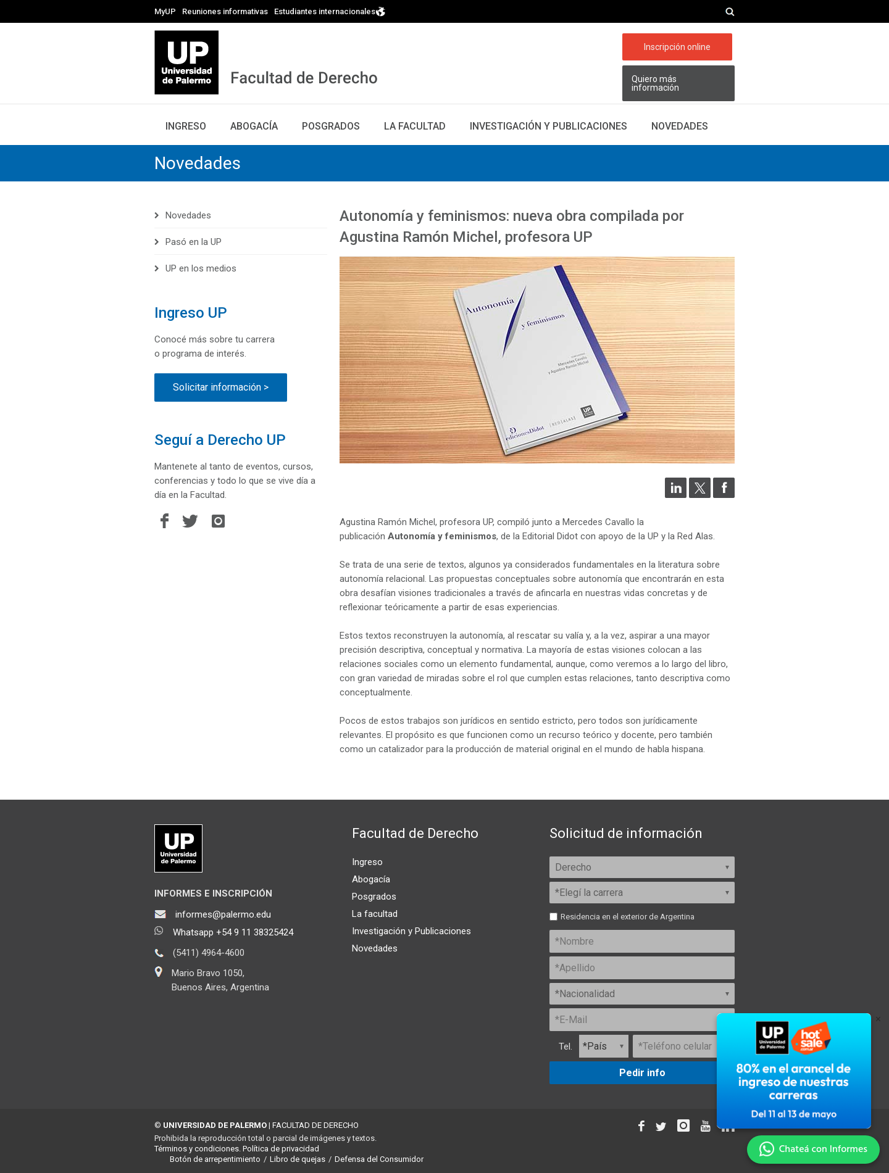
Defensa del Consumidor (379, 1159)
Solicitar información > (221, 387)
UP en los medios (200, 268)
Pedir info (642, 1073)
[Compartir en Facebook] (724, 494)
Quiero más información (655, 83)
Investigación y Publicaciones (411, 931)
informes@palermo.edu (223, 914)
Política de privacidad (281, 1148)
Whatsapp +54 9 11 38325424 (233, 932)
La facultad (415, 126)
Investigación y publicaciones (548, 126)
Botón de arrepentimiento (215, 1159)
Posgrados (331, 126)
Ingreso (185, 126)
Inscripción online (677, 47)
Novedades (679, 126)
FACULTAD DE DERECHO (315, 1125)
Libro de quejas (297, 1159)
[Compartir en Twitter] (700, 494)
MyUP (165, 11)
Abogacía (254, 126)
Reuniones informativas (225, 11)
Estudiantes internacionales (330, 10)
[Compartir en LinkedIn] (676, 494)
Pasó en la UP (193, 241)
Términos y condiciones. (197, 1148)
